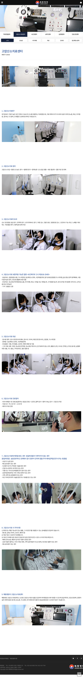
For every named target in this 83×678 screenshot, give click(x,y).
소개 (7, 40)
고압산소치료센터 (20, 34)
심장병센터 (61, 34)
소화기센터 (48, 34)
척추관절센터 (6, 34)
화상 (48, 40)
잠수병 (62, 40)
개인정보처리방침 (4, 658)
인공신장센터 (75, 34)
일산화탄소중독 (75, 40)
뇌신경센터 (34, 34)
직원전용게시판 (13, 658)
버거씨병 (35, 40)
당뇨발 (21, 40)
